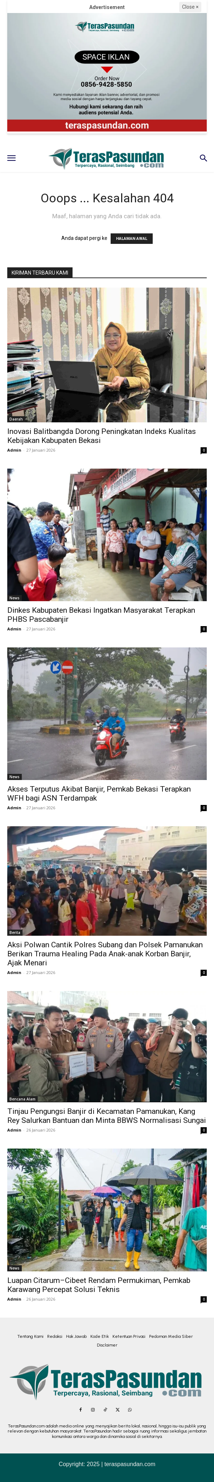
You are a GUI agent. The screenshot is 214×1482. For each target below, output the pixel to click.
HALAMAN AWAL (131, 238)
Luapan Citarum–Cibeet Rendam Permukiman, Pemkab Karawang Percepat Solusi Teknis (98, 1285)
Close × (190, 7)
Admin (14, 450)
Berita (14, 932)
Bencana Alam (22, 1099)
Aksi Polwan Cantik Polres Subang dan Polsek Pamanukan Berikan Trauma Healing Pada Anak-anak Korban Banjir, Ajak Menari (105, 953)
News (14, 597)
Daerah (16, 419)
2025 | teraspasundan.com (121, 1464)
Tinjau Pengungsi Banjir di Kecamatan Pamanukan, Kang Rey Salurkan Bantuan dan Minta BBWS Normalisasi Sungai (106, 1116)
